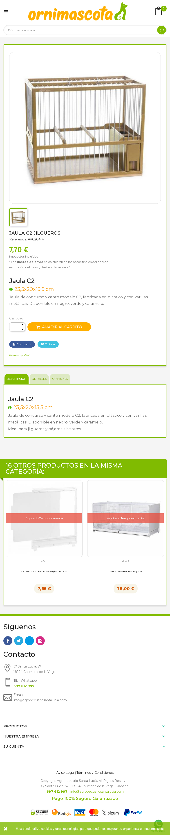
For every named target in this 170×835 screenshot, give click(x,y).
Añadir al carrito (59, 327)
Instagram (40, 640)
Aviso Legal (65, 773)
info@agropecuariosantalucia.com (97, 792)
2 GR (44, 560)
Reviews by (19, 355)
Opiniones (60, 378)
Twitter (18, 640)
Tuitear (50, 344)
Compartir (23, 344)
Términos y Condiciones (95, 773)
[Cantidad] (14, 326)
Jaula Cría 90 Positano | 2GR (126, 571)
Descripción (16, 378)
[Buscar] (85, 30)
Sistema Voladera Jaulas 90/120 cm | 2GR (44, 571)
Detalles (39, 378)
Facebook (7, 640)
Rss (29, 640)
